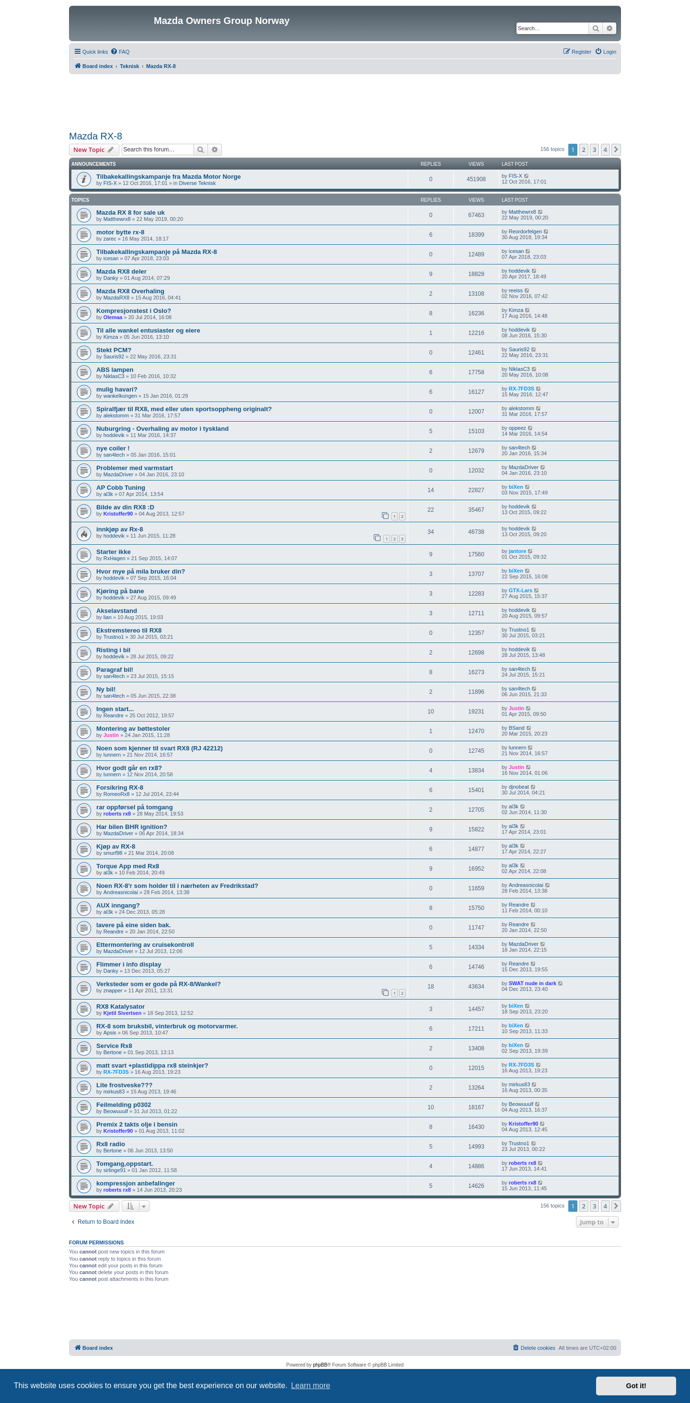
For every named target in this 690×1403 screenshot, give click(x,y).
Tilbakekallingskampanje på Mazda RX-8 (156, 251)
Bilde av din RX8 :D (125, 507)
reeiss (516, 290)
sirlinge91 (115, 1170)
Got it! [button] (636, 1386)
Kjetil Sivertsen (122, 1013)
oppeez (517, 428)
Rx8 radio (110, 1144)
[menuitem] (119, 52)
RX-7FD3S (521, 388)
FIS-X (110, 183)
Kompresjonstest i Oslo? (133, 310)
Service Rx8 (114, 1045)
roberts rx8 (117, 813)
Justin (516, 708)
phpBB (320, 1365)
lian (108, 617)
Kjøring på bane (120, 591)
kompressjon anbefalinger (135, 1183)
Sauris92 (114, 356)
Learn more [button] (310, 1385)
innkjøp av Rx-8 (119, 529)
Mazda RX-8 (95, 136)
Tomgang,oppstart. (124, 1163)
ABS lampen (115, 369)
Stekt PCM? (113, 350)
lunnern (112, 755)
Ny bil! (105, 689)
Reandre (114, 715)
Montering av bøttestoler (133, 728)
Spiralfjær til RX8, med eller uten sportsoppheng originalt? (184, 409)
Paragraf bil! (114, 669)
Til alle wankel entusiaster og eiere (148, 330)
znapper (113, 990)
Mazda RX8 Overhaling (130, 291)
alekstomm (116, 415)
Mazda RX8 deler (121, 271)
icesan (111, 258)
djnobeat (519, 787)
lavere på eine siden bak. (133, 925)
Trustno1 (114, 637)
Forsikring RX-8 (119, 787)
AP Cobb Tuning (120, 487)
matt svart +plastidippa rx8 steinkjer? (152, 1065)
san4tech (114, 455)
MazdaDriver (118, 474)
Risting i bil (113, 650)
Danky (111, 278)
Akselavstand (116, 610)
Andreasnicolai (121, 892)
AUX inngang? (118, 905)
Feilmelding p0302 (123, 1104)
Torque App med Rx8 (127, 866)
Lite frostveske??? (124, 1085)
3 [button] (594, 149)
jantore (518, 551)
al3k (108, 494)
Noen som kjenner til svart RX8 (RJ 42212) (159, 748)
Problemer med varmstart (134, 468)
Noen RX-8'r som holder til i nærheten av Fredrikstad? (177, 885)
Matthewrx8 (117, 219)
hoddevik (519, 271)
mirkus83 (114, 1091)
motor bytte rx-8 (120, 232)
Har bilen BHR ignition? (131, 826)
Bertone (113, 1052)
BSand (517, 728)
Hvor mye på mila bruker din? (140, 571)
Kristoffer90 (118, 514)
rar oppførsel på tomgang (134, 807)
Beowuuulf (116, 1111)
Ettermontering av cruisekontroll (145, 944)
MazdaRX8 (116, 297)
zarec (110, 239)
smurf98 (113, 853)
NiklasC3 (114, 376)
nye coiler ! (113, 448)
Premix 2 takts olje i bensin (136, 1124)
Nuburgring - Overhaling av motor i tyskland (162, 428)
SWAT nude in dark (532, 983)
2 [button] (584, 149)
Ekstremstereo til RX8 (128, 630)
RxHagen (115, 558)
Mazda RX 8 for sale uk (130, 212)
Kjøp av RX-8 (115, 846)
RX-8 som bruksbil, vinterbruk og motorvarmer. (167, 1026)
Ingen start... (115, 709)
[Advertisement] (345, 100)
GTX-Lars (521, 590)
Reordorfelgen (525, 231)
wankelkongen (120, 396)
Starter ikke (113, 551)
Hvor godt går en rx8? (129, 767)
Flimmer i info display (128, 964)
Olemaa (113, 317)
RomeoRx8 (117, 794)
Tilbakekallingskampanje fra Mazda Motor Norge (168, 176)
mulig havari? (117, 389)
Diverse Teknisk (197, 183)
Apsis (110, 1032)
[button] (616, 149)
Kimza (516, 310)
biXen (516, 487)
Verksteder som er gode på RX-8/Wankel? (158, 984)
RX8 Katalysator (120, 1006)
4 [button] (605, 149)
